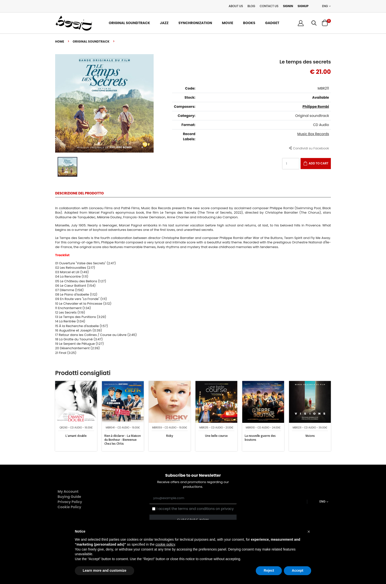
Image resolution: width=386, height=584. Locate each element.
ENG (325, 6)
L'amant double (76, 436)
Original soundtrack (91, 41)
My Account (68, 491)
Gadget (272, 22)
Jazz (164, 22)
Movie (227, 22)
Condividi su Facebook (309, 148)
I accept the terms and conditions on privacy (195, 508)
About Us (236, 6)
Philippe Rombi (316, 106)
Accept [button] (297, 570)
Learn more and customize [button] (104, 570)
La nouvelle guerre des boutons (260, 438)
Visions (310, 436)
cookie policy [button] (165, 544)
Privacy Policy (70, 501)
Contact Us (269, 6)
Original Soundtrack (129, 22)
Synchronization (195, 22)
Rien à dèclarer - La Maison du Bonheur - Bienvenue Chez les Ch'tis (122, 440)
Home (59, 41)
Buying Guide (69, 496)
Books (249, 22)
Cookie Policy (69, 507)
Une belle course (216, 436)
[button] (314, 23)
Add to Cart (318, 163)
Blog (251, 6)
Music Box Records (313, 133)
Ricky (169, 436)
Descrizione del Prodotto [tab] (79, 193)
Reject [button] (269, 570)
